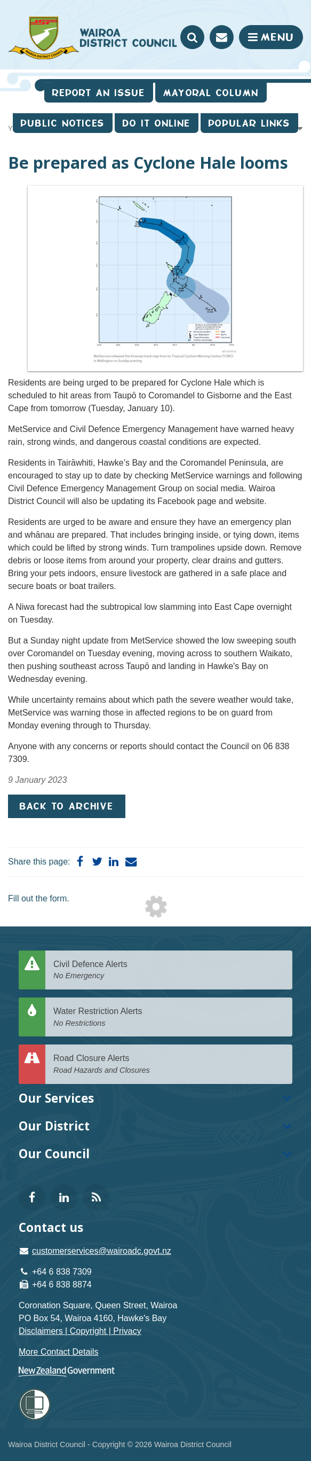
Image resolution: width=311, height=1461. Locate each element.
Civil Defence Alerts (168, 970)
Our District (54, 1126)
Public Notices (63, 123)
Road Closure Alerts (168, 1064)
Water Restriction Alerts (168, 1017)
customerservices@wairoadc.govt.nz (101, 1250)
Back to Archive (67, 806)
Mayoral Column (211, 93)
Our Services (56, 1098)
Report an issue (98, 93)
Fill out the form (37, 898)
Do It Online (156, 123)
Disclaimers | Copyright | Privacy (80, 1331)
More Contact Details (58, 1351)
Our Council (54, 1153)
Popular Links (249, 123)
